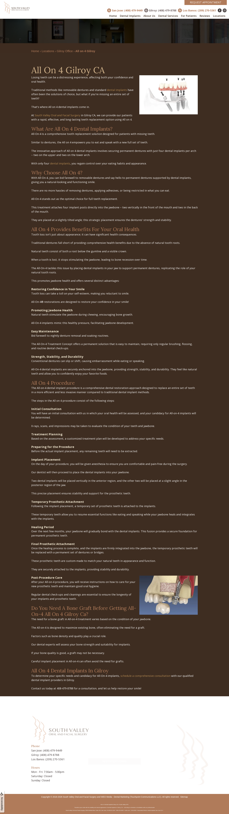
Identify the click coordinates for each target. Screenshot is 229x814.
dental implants (117, 90)
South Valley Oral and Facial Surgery (57, 115)
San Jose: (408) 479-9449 (127, 10)
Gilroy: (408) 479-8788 (162, 10)
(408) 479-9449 (52, 750)
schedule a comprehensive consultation (145, 676)
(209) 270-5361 (54, 759)
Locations (219, 16)
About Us (149, 16)
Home (113, 16)
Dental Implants (130, 16)
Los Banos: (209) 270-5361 (199, 10)
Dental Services (168, 16)
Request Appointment (205, 2)
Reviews (204, 16)
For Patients (189, 16)
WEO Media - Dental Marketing (115, 796)
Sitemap (184, 796)
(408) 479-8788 (49, 754)
